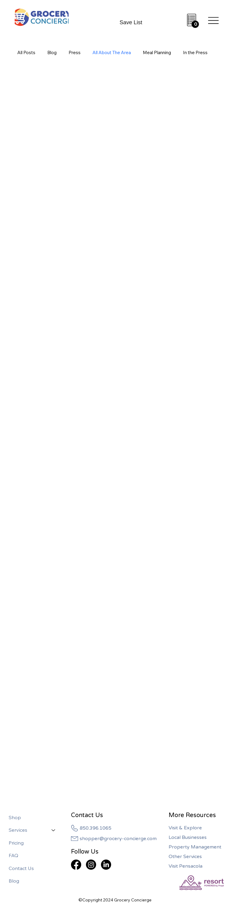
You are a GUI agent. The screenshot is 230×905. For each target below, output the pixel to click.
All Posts (26, 52)
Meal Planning (157, 52)
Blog (52, 52)
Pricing (16, 843)
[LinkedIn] (106, 865)
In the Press (195, 52)
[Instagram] (91, 865)
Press (75, 52)
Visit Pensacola (185, 866)
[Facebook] (76, 865)
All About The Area (112, 52)
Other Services (185, 857)
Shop (15, 817)
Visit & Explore (185, 828)
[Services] (53, 830)
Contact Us (21, 868)
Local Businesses (188, 837)
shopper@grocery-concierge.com (118, 839)
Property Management (195, 847)
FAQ (13, 855)
